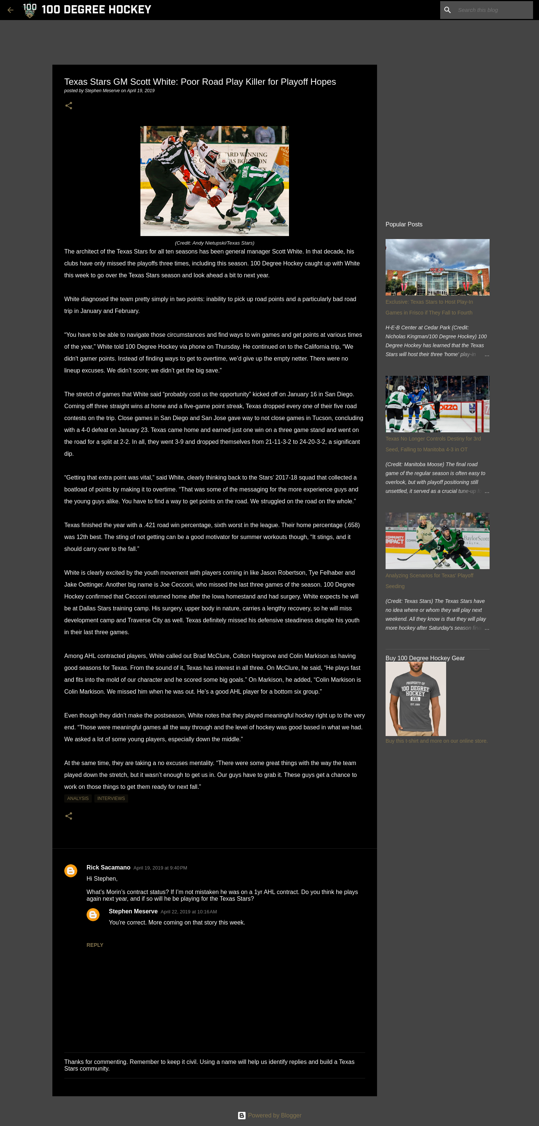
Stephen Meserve (133, 911)
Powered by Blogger (269, 1115)
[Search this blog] (494, 10)
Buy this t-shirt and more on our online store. (437, 741)
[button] (68, 106)
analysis (78, 798)
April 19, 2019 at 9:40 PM (160, 868)
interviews (111, 798)
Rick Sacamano (108, 867)
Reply (95, 945)
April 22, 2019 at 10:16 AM (189, 911)
